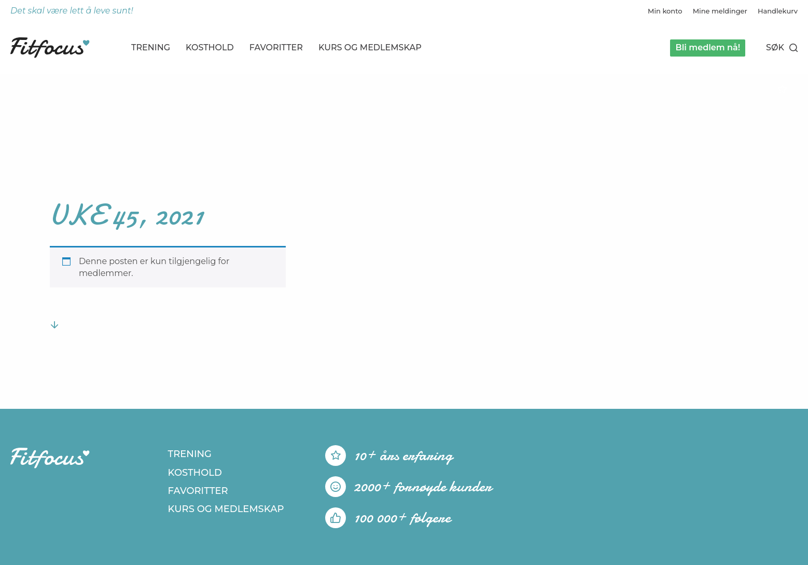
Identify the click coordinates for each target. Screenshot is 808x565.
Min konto (665, 11)
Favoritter (276, 47)
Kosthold (210, 47)
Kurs (370, 47)
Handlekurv (778, 11)
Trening (150, 47)
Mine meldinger (720, 11)
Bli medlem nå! (707, 47)
